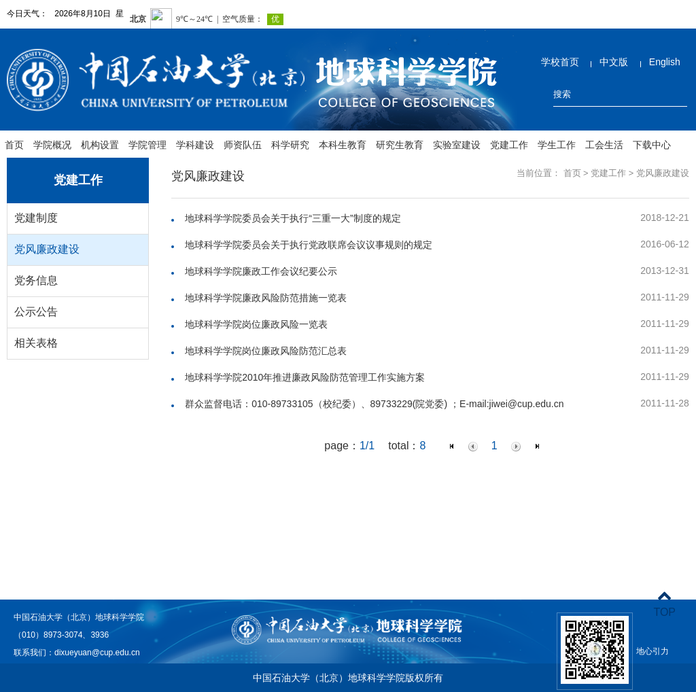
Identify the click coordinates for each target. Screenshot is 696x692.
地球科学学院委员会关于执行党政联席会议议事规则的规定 (308, 244)
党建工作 (509, 144)
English (664, 61)
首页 (14, 144)
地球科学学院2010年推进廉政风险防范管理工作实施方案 (305, 377)
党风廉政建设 (47, 249)
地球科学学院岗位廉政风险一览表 (256, 324)
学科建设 (195, 144)
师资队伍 (243, 144)
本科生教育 (342, 144)
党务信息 (36, 280)
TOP (664, 604)
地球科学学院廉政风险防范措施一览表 (266, 297)
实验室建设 (457, 144)
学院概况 (52, 144)
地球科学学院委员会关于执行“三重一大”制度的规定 (292, 218)
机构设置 (100, 144)
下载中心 (652, 144)
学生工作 (557, 144)
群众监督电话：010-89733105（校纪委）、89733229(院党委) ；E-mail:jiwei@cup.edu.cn (374, 403)
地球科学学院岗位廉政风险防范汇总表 (266, 350)
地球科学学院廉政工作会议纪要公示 (261, 271)
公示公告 (36, 311)
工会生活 (604, 144)
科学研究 (290, 144)
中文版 (613, 61)
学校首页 (560, 61)
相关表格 (36, 343)
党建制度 (36, 218)
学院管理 (147, 144)
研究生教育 (399, 144)
